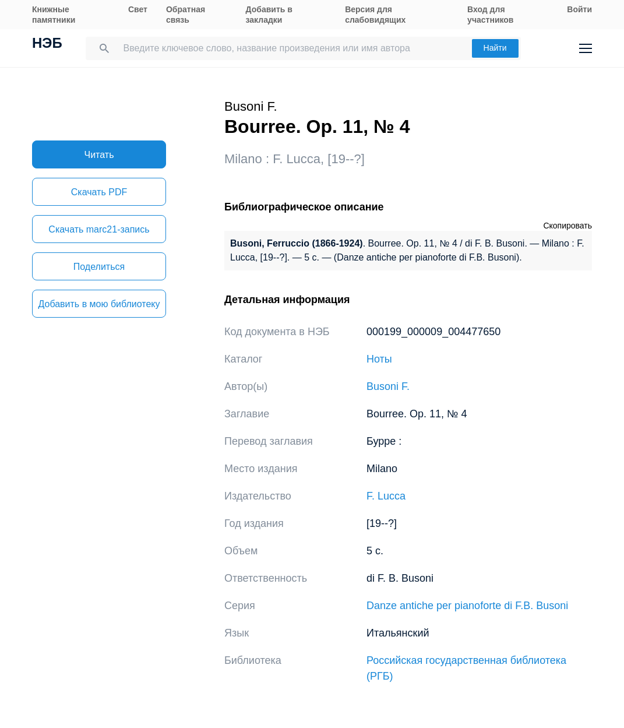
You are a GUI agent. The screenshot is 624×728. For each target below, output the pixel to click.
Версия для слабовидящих (375, 14)
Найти (495, 47)
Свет (137, 9)
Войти (579, 9)
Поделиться (99, 267)
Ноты (379, 359)
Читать (99, 155)
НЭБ (47, 44)
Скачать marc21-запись (98, 229)
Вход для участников (490, 14)
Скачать (99, 192)
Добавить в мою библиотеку (99, 304)
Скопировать (567, 225)
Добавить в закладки (269, 14)
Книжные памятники (53, 14)
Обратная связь (185, 14)
